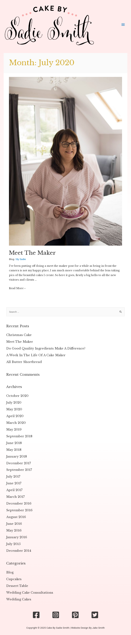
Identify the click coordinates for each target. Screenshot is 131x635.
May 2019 (14, 429)
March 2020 (16, 423)
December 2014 (18, 550)
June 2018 (14, 443)
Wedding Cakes (18, 599)
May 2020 (14, 409)
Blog (11, 259)
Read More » (17, 288)
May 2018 (13, 450)
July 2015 (13, 544)
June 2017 (13, 483)
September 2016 (19, 510)
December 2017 (18, 463)
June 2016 (14, 523)
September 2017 (19, 470)
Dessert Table (17, 586)
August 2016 (16, 517)
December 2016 (18, 503)
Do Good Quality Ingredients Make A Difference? (45, 348)
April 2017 (14, 490)
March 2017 (15, 497)
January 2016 (16, 537)
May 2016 (14, 530)
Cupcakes (14, 579)
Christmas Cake (19, 335)
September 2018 (19, 436)
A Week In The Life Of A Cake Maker (36, 355)
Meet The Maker (32, 252)
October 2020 (17, 396)
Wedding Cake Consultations (29, 592)
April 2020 (15, 416)
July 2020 (13, 402)
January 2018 (16, 456)
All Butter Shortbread (24, 362)
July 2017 (13, 476)
